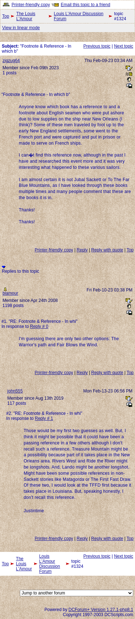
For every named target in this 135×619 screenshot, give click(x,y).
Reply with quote (107, 250)
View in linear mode (21, 27)
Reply (82, 250)
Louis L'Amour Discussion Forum (79, 16)
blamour (10, 293)
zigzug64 (11, 60)
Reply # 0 (39, 326)
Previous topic (96, 46)
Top (5, 16)
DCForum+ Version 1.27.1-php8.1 (100, 609)
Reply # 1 (44, 418)
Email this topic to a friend (85, 4)
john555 (15, 391)
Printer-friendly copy (31, 4)
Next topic (123, 46)
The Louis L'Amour (25, 16)
